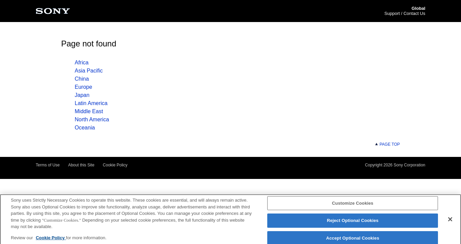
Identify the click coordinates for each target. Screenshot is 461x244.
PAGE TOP (387, 144)
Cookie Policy (115, 165)
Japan (82, 95)
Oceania (85, 127)
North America (92, 119)
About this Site (81, 165)
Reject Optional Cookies (353, 222)
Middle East (89, 111)
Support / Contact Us (404, 13)
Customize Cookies (352, 204)
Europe (83, 87)
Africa (82, 62)
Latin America (91, 103)
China (82, 79)
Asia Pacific (89, 71)
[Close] (450, 221)
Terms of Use (48, 165)
